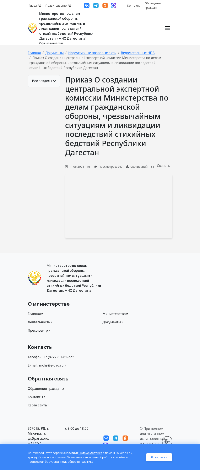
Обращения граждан (153, 5)
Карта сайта (39, 405)
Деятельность (40, 322)
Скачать (163, 165)
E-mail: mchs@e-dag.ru (47, 365)
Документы (54, 52)
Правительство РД (58, 5)
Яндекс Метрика (90, 453)
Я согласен (159, 457)
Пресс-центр (39, 330)
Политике (86, 462)
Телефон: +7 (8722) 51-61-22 (51, 357)
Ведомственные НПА (138, 52)
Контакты (134, 5)
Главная (34, 52)
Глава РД (35, 5)
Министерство (116, 313)
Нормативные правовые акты (92, 52)
